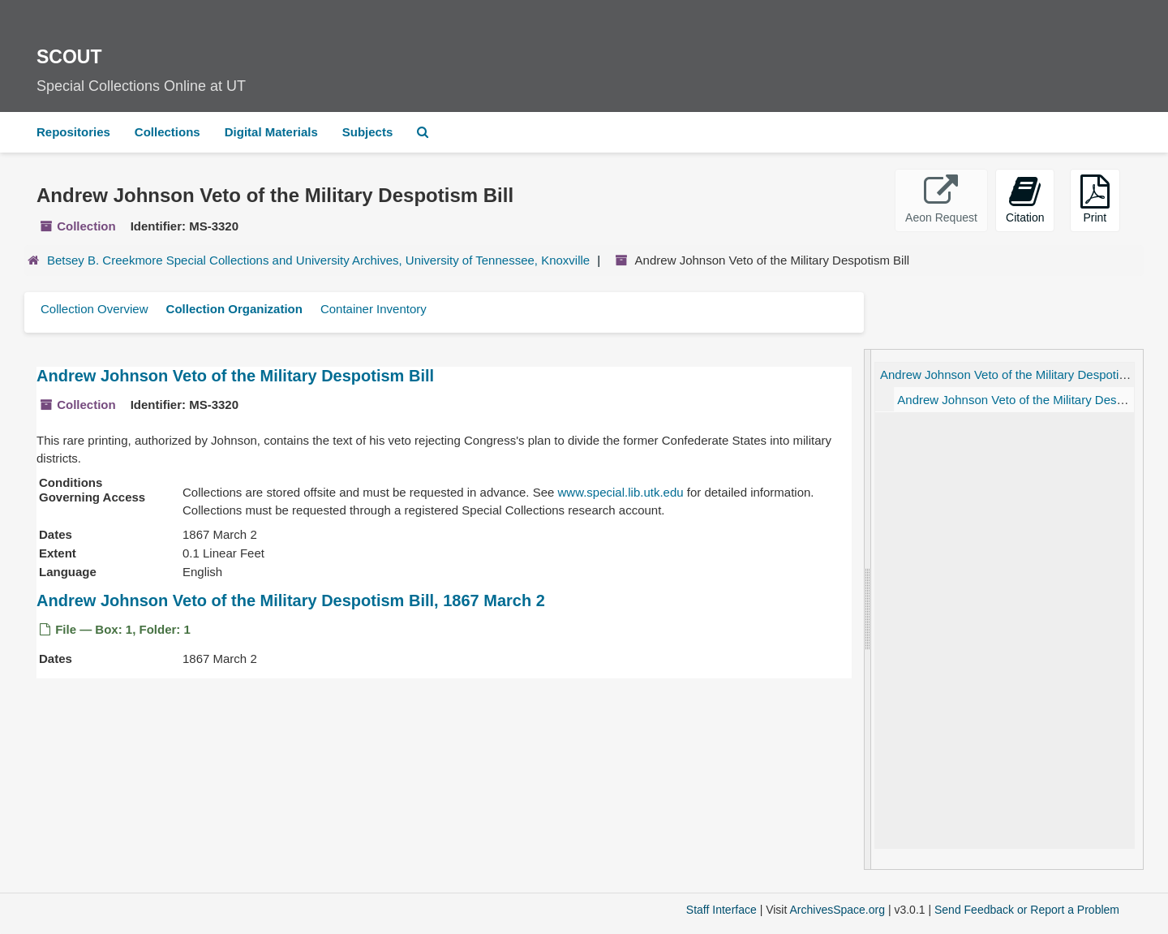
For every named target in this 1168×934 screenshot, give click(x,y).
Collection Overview (94, 309)
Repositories (73, 132)
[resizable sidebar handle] (868, 609)
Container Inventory (373, 309)
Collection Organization (234, 309)
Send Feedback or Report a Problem (1026, 909)
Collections (167, 132)
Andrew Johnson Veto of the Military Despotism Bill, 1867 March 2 (290, 600)
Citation (1025, 199)
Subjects (367, 132)
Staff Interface (721, 909)
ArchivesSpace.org (837, 909)
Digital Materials (271, 132)
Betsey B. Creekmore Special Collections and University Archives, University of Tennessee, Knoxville (318, 260)
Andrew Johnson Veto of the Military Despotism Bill (235, 376)
